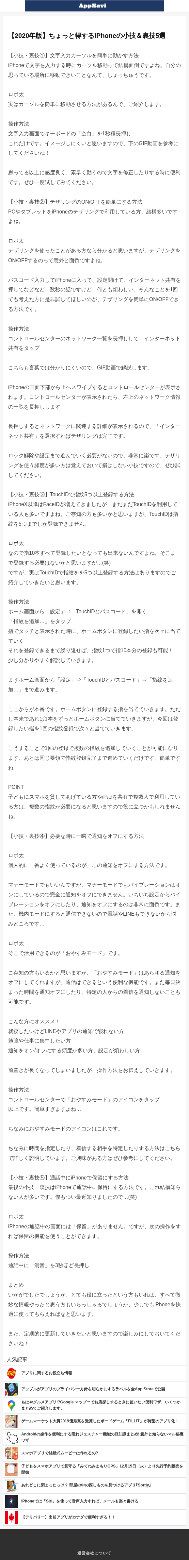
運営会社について (94, 1553)
